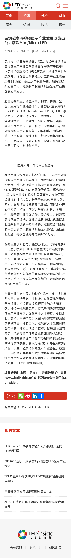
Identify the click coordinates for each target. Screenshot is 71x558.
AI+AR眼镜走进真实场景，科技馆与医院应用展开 (34, 504)
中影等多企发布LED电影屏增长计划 (28, 491)
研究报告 (55, 547)
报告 (62, 24)
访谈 (26, 24)
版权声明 (35, 547)
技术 (44, 24)
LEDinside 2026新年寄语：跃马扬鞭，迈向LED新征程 (33, 448)
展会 (8, 24)
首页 (8, 15)
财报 (62, 15)
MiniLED (43, 407)
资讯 (26, 15)
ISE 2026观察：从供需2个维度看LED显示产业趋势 (35, 463)
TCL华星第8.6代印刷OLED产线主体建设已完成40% (34, 478)
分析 (44, 15)
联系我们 (16, 547)
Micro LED (29, 407)
